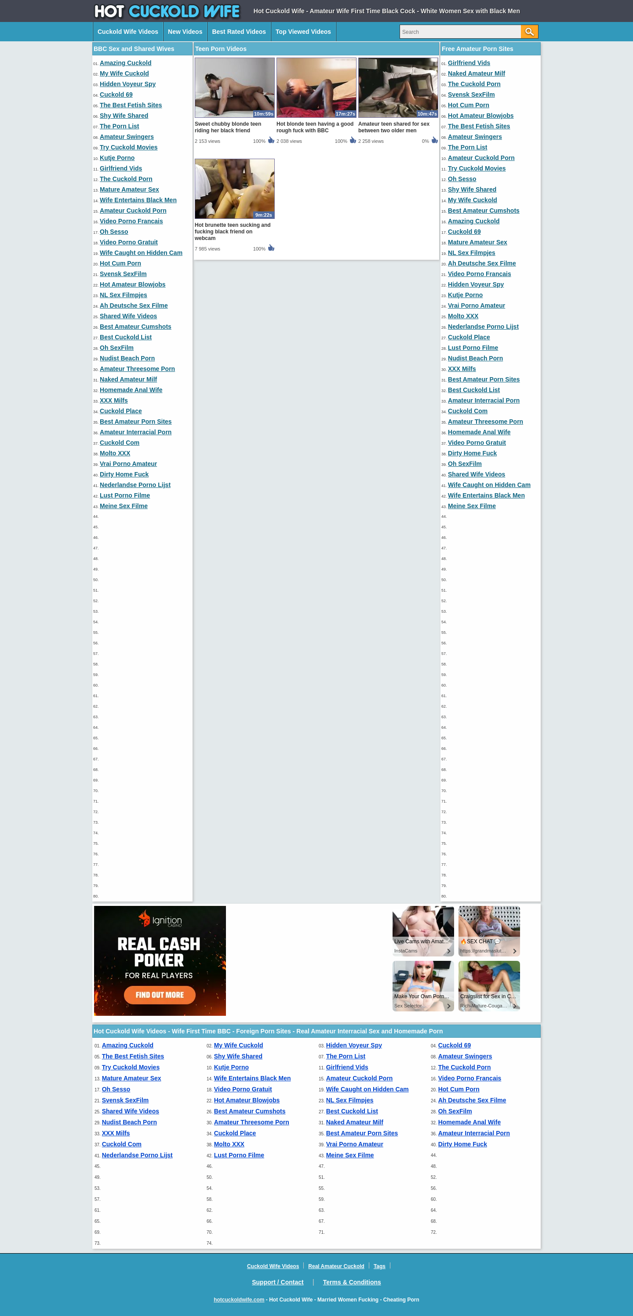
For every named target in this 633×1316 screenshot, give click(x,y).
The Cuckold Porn (126, 178)
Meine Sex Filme (124, 505)
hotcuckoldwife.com (239, 1300)
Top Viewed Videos (303, 31)
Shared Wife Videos (128, 316)
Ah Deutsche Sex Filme (134, 305)
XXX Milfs (114, 400)
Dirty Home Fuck (124, 474)
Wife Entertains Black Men (138, 200)
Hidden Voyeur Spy (128, 83)
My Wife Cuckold (124, 73)
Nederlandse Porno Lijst (135, 484)
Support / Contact (277, 1282)
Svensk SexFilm (123, 273)
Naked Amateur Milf (128, 379)
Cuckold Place (121, 410)
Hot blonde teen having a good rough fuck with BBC (314, 127)
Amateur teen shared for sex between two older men (393, 127)
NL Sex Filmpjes (123, 294)
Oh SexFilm (117, 347)
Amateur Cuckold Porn (133, 210)
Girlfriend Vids (121, 168)
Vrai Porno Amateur (128, 463)
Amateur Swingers (127, 136)
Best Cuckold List (126, 337)
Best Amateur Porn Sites (136, 421)
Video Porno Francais (131, 221)
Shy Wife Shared (124, 115)
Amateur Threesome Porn (137, 368)
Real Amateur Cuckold (336, 1266)
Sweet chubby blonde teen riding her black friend (228, 127)
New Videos (185, 31)
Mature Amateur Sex (129, 189)
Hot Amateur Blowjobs (133, 284)
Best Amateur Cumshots (135, 326)
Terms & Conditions (352, 1282)
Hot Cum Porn (120, 263)
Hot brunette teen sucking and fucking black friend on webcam (233, 231)
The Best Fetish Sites (131, 105)
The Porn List (119, 126)
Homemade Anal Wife (131, 389)
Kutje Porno (117, 157)
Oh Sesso (114, 231)
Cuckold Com (119, 442)
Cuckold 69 (116, 94)
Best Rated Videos (239, 31)
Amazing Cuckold (125, 62)
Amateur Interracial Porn (135, 432)
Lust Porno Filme (125, 495)
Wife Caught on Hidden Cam (141, 252)
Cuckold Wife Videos (128, 31)
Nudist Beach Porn (127, 358)
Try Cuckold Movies (128, 147)
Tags (380, 1266)
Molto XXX (115, 453)
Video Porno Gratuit (129, 242)
